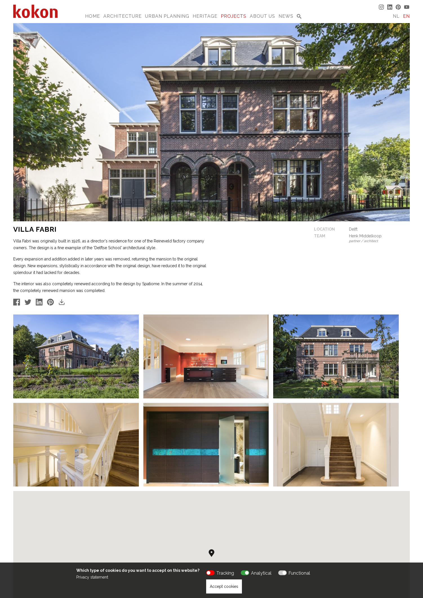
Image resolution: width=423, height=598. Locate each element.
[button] (211, 513)
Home (92, 16)
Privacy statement (92, 577)
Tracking (225, 573)
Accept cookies (224, 586)
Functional (299, 573)
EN (406, 16)
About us (262, 16)
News (286, 16)
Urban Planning (167, 16)
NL (396, 16)
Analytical (261, 573)
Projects (233, 16)
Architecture (122, 16)
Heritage (205, 16)
